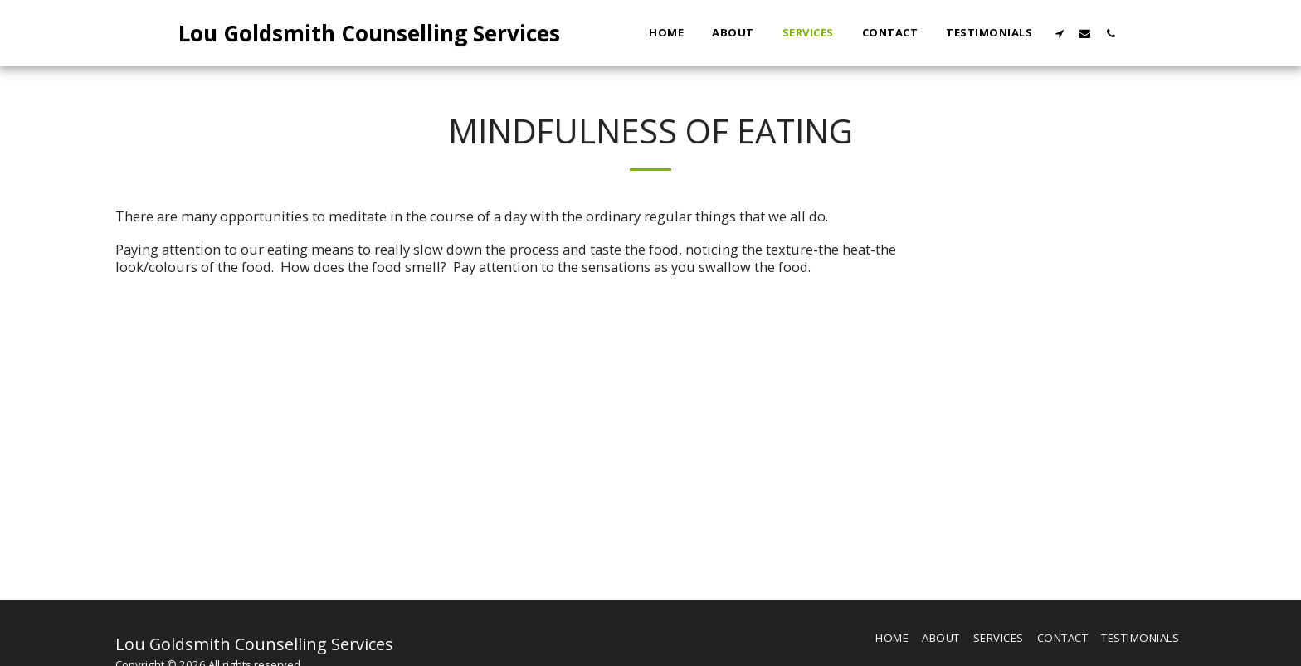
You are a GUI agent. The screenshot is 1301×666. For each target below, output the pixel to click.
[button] (1059, 33)
